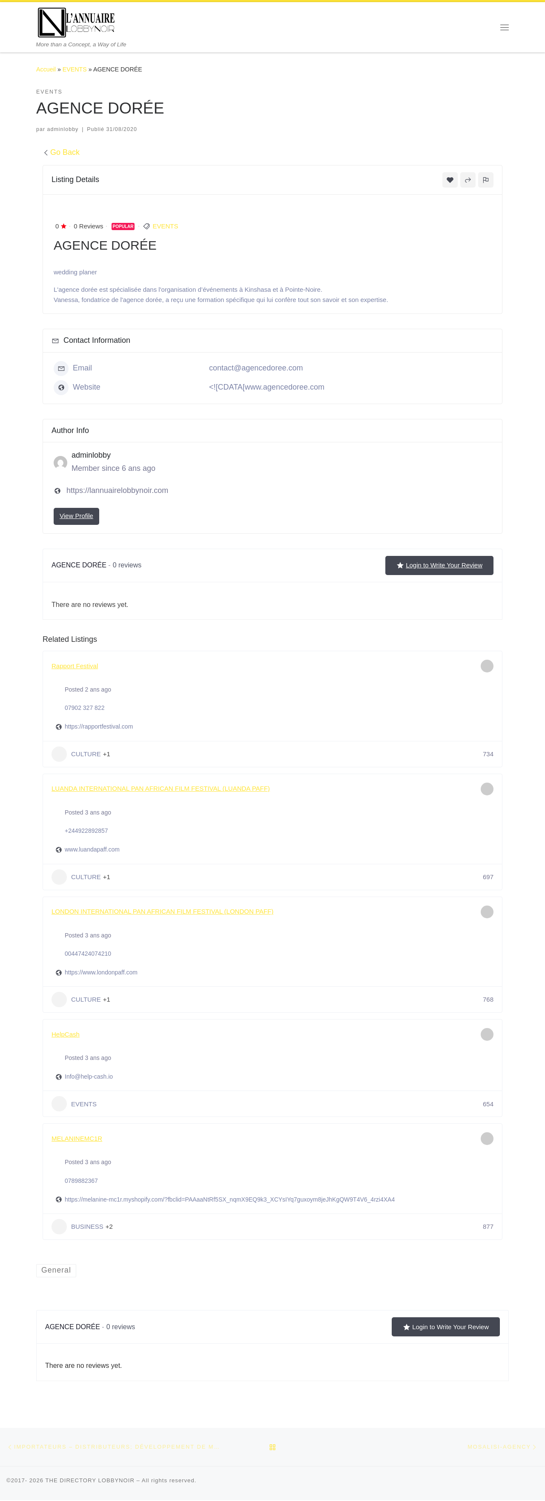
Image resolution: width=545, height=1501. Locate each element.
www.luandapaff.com (92, 849)
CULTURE (76, 754)
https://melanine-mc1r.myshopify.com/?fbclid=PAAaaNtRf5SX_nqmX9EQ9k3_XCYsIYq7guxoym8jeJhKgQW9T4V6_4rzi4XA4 (230, 1199)
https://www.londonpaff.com (101, 972)
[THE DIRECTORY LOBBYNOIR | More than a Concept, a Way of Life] (76, 21)
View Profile (76, 515)
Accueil (46, 69)
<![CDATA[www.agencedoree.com (266, 387)
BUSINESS (77, 1226)
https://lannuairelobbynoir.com (117, 490)
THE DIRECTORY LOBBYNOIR (90, 1481)
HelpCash (66, 1034)
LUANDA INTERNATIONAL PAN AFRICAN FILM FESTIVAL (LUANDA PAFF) (161, 788)
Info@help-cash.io (89, 1076)
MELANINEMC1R (77, 1138)
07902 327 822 (84, 707)
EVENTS (75, 69)
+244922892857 (86, 830)
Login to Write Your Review (439, 565)
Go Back (61, 152)
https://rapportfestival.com (99, 726)
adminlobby (63, 129)
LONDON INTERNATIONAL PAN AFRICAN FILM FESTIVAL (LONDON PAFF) (162, 911)
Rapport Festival (75, 665)
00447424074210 (88, 953)
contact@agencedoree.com (256, 368)
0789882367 (81, 1180)
